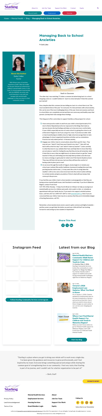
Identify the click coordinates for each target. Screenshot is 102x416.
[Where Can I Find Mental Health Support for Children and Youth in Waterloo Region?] (76, 324)
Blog (28, 18)
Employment (52, 13)
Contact (73, 8)
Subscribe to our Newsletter (85, 407)
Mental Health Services (36, 395)
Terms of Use (8, 406)
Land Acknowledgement (12, 402)
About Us (35, 8)
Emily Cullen (44, 44)
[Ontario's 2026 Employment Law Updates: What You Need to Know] (76, 296)
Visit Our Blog (76, 340)
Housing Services (34, 402)
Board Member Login (35, 406)
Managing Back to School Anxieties (46, 18)
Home (6, 18)
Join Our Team (46, 8)
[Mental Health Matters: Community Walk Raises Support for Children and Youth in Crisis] (76, 266)
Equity (82, 8)
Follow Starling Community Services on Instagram (29, 300)
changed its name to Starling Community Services (29, 411)
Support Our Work (61, 8)
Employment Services (36, 398)
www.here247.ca (76, 193)
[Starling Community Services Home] (12, 6)
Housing (69, 13)
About (54, 395)
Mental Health (32, 13)
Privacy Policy (8, 398)
